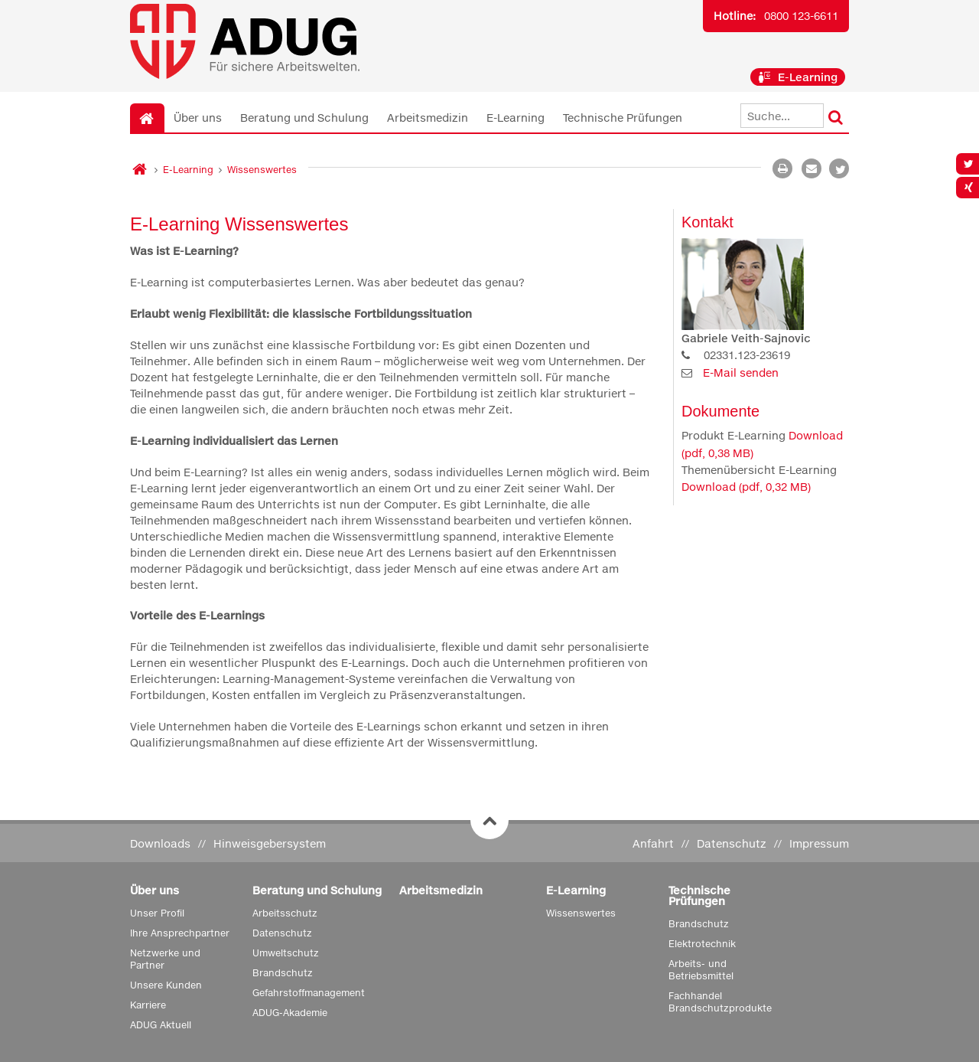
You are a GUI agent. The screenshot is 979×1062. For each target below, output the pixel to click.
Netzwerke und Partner (165, 959)
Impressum (819, 843)
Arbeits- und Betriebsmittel (700, 970)
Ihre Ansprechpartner (179, 933)
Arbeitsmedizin (427, 117)
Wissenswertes (262, 169)
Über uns (198, 117)
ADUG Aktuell (160, 1025)
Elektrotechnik (702, 943)
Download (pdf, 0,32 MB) (746, 486)
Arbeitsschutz (284, 913)
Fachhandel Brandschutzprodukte (720, 1002)
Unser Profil (157, 913)
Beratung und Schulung (304, 117)
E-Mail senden (741, 372)
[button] (839, 168)
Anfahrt (653, 843)
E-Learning (798, 76)
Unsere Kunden (166, 985)
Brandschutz (282, 973)
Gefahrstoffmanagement (308, 992)
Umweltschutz (285, 953)
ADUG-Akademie (289, 1012)
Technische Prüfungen (622, 117)
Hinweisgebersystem (269, 843)
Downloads (160, 843)
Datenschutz (731, 843)
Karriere (148, 1005)
